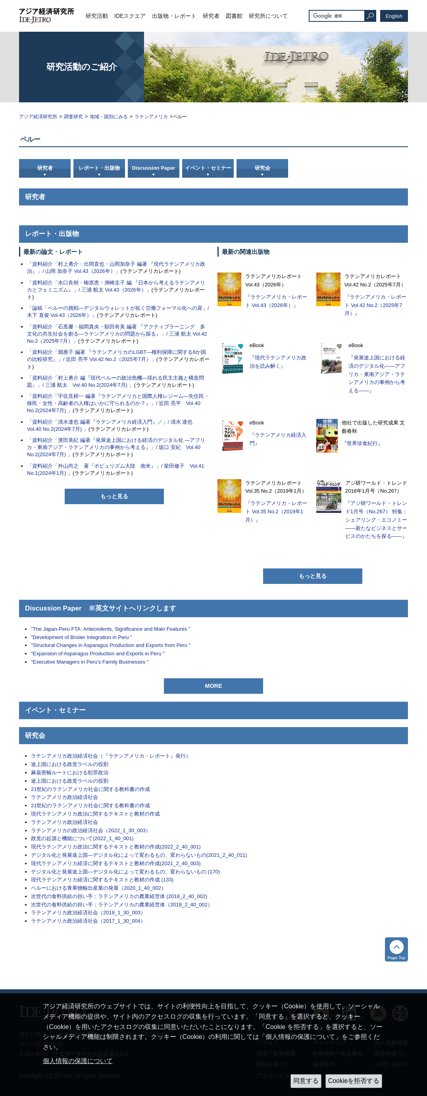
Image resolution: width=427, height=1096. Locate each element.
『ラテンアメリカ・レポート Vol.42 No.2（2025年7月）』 (375, 305)
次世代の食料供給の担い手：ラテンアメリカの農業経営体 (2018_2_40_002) (119, 896)
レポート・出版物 (99, 168)
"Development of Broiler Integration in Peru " (81, 637)
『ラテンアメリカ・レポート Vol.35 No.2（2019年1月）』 (276, 511)
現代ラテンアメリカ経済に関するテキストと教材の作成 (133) (102, 880)
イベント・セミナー (208, 168)
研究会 (262, 168)
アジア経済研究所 (38, 116)
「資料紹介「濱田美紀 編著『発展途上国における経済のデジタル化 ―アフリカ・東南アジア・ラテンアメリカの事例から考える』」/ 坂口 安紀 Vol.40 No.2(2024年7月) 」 (116, 447)
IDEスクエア (130, 16)
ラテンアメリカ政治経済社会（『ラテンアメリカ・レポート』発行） (111, 756)
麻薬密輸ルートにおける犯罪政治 (69, 772)
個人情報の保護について (78, 1061)
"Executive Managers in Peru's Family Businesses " (89, 662)
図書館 (234, 16)
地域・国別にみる (109, 116)
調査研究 (73, 116)
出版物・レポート (174, 16)
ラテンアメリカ (151, 116)
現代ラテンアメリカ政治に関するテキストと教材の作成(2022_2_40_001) (116, 847)
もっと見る (114, 496)
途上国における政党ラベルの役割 (69, 764)
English (394, 16)
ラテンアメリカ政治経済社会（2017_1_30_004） (88, 921)
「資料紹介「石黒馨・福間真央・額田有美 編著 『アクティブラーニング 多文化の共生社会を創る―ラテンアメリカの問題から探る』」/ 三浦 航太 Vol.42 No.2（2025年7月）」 (117, 334)
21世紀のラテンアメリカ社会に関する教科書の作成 (90, 789)
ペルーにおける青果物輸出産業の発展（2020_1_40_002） (98, 888)
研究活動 (97, 16)
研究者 (211, 16)
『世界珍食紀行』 (362, 443)
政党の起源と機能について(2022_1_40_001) (82, 838)
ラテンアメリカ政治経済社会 (64, 797)
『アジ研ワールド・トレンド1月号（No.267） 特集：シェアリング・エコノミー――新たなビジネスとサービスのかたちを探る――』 (376, 519)
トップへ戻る (396, 949)
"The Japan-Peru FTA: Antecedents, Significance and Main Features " (110, 629)
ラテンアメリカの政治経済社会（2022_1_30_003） (91, 830)
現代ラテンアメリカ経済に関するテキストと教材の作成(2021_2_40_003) (116, 863)
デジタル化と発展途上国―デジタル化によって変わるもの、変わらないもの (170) (125, 872)
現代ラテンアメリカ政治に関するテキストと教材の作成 (95, 814)
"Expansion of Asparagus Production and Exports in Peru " (98, 653)
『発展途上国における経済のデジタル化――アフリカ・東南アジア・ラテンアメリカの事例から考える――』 (376, 374)
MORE (213, 686)
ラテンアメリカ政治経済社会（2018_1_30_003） (88, 913)
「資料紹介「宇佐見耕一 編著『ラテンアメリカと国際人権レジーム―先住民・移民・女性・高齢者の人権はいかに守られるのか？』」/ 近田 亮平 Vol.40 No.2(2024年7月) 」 (118, 403)
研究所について (268, 16)
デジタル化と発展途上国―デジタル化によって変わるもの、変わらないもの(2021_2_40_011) (139, 855)
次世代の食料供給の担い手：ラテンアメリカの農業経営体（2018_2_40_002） (122, 905)
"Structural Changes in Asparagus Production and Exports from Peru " (110, 645)
